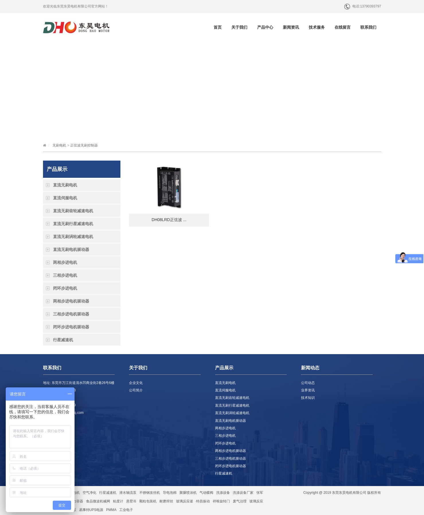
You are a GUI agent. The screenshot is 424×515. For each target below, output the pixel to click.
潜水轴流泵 (127, 493)
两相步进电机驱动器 (71, 301)
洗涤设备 (223, 493)
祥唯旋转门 (221, 501)
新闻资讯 (291, 27)
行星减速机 (63, 340)
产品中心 (265, 27)
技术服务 (317, 27)
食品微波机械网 (98, 501)
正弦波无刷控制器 (84, 145)
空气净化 (89, 493)
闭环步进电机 (65, 288)
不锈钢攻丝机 (149, 493)
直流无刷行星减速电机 (73, 223)
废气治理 (240, 501)
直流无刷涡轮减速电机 (73, 236)
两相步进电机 (65, 262)
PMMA (111, 510)
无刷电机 (59, 145)
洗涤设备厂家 (243, 493)
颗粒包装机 (148, 501)
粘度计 (118, 501)
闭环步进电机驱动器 (71, 327)
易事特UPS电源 (91, 510)
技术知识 (308, 398)
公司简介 (136, 390)
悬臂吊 (131, 501)
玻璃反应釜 (184, 501)
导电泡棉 (170, 493)
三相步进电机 (65, 275)
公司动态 (308, 383)
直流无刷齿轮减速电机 (73, 210)
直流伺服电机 (65, 198)
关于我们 (239, 27)
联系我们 (368, 27)
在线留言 (343, 27)
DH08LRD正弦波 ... (169, 219)
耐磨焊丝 (166, 501)
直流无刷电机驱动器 (71, 249)
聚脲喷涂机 (188, 493)
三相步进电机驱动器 (71, 314)
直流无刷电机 (65, 185)
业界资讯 (308, 390)
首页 (218, 27)
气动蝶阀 (206, 493)
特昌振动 (203, 501)
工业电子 (126, 510)
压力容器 (76, 501)
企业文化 (136, 383)
